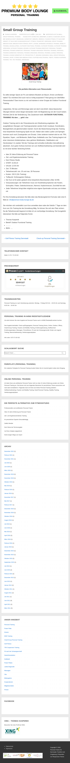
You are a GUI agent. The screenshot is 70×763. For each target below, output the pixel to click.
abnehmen (42, 36)
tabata (51, 57)
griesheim (48, 41)
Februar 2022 (8, 455)
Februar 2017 (8, 505)
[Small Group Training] (37, 34)
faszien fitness (50, 39)
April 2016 (7, 535)
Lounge (35, 43)
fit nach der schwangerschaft (19, 41)
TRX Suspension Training (11, 647)
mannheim (42, 43)
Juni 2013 (7, 581)
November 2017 (9, 497)
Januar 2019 (8, 493)
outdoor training (47, 46)
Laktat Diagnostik (9, 666)
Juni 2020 (7, 466)
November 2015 (9, 554)
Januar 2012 (8, 585)
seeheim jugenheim (42, 55)
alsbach (50, 36)
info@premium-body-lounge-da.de (21, 200)
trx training (17, 60)
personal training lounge (47, 53)
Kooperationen (8, 682)
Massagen (7, 670)
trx (11, 60)
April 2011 (7, 604)
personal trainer (55, 48)
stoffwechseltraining (40, 57)
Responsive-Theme (58, 756)
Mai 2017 (7, 501)
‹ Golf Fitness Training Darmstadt (16, 238)
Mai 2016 (7, 531)
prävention (29, 55)
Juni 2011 (7, 600)
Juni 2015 (7, 570)
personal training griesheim (27, 53)
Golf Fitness (7, 644)
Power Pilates (8, 663)
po (23, 55)
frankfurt (40, 41)
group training (57, 41)
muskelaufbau (14, 46)
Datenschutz (9, 746)
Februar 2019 (8, 489)
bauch (63, 36)
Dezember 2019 (9, 474)
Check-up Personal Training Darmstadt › (51, 238)
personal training (50, 50)
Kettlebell (7, 659)
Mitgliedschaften (9, 686)
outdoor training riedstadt (38, 48)
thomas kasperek (60, 57)
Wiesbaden (25, 60)
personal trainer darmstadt (13, 50)
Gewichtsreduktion (9, 655)
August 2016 (8, 520)
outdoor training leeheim (20, 48)
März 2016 (7, 539)
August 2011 (8, 593)
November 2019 (9, 478)
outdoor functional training (30, 46)
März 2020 (7, 470)
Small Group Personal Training (13, 640)
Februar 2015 (8, 574)
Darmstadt (28, 39)
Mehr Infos (59, 271)
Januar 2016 (8, 547)
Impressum (9, 748)
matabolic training (52, 43)
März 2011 (7, 608)
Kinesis (6, 632)
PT (34, 55)
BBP (4, 39)
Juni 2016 (7, 528)
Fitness (33, 41)
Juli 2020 (7, 463)
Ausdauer (56, 36)
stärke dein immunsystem (23, 57)
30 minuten (35, 36)
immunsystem (7, 43)
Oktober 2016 (8, 516)
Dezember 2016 (9, 508)
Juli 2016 (7, 524)
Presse (6, 689)
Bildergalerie (8, 678)
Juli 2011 (7, 596)
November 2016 (9, 512)
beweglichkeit (11, 39)
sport (12, 57)
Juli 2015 (7, 566)
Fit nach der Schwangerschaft (13, 651)
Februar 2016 (8, 543)
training (6, 60)
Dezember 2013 (9, 577)
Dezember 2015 (9, 551)
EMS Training (8, 636)
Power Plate (7, 628)
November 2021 (9, 459)
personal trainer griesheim (33, 50)
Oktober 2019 (8, 482)
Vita (5, 674)
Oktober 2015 (8, 558)
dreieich (41, 39)
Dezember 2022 (9, 451)
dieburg (35, 39)
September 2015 (9, 562)
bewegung (20, 39)
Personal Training (9, 624)
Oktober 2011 (8, 589)
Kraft (30, 43)
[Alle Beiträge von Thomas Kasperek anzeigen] (10, 34)
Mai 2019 (7, 485)
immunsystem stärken (20, 43)
